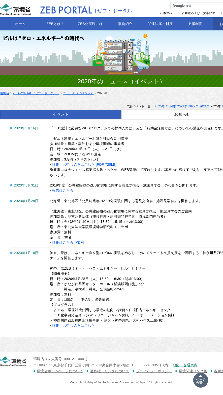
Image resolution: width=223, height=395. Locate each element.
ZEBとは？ (55, 24)
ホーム (20, 24)
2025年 (160, 106)
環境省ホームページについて (60, 371)
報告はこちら (62, 190)
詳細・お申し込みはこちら (73, 325)
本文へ (167, 13)
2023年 (182, 106)
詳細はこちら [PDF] (68, 242)
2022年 (193, 106)
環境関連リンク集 (193, 371)
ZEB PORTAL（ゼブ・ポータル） (36, 93)
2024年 (171, 106)
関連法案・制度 (160, 24)
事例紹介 (125, 24)
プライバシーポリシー (154, 371)
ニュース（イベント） (78, 93)
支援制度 (195, 24)
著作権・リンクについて (109, 371)
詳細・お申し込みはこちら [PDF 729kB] (84, 164)
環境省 (4, 93)
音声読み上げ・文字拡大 (199, 13)
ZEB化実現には (90, 24)
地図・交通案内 (185, 365)
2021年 (205, 106)
